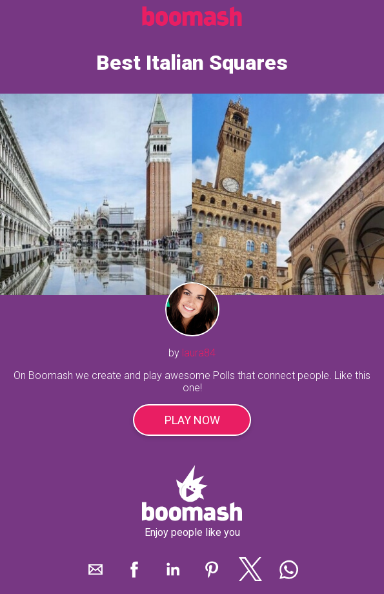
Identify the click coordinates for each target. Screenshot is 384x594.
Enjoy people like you (192, 532)
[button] (95, 569)
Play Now (192, 420)
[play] (192, 194)
